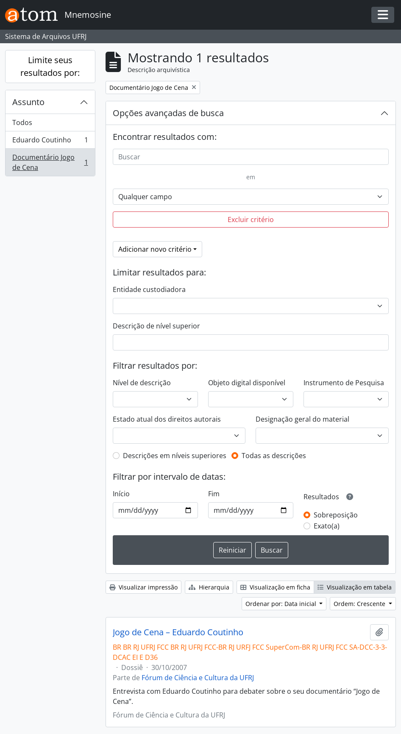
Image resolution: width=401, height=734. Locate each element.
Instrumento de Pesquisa (344, 382)
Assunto (28, 102)
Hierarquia (209, 587)
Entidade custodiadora (149, 289)
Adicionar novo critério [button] (155, 249)
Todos (22, 122)
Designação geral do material (302, 419)
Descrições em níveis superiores (174, 455)
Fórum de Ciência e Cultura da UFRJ (198, 677)
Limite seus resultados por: (50, 66)
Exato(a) (327, 526)
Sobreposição (336, 515)
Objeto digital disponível (246, 382)
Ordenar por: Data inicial (281, 604)
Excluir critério (251, 219)
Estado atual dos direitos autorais (167, 419)
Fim (214, 493)
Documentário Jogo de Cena (50, 162)
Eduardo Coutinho (50, 142)
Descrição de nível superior (156, 326)
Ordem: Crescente (360, 604)
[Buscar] (251, 157)
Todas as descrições (274, 455)
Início (121, 493)
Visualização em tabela (354, 587)
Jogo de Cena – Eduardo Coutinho (178, 632)
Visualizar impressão (143, 587)
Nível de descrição (142, 382)
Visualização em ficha (275, 587)
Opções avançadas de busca (168, 113)
